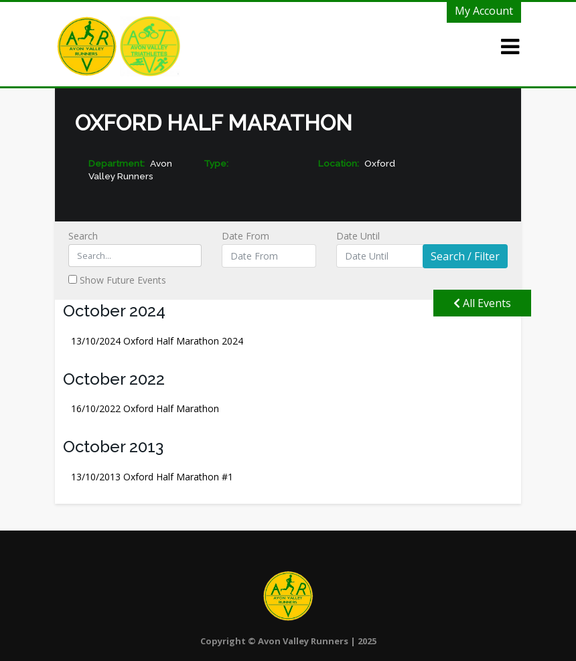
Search (135, 248)
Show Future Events (117, 280)
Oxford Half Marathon (145, 408)
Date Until (383, 248)
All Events (482, 303)
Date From (269, 248)
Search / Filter (465, 256)
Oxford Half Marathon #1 (152, 476)
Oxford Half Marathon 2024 (157, 341)
